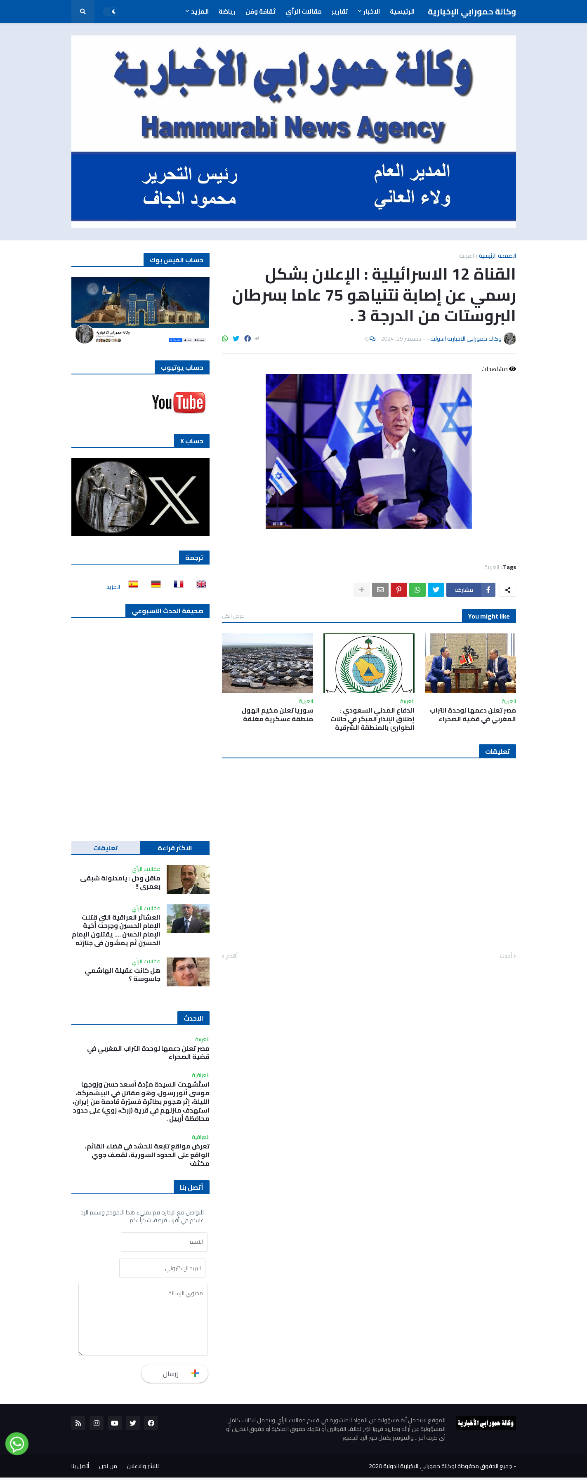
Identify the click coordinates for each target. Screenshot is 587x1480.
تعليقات (105, 848)
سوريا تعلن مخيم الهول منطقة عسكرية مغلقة (277, 714)
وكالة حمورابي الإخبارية (472, 11)
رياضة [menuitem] (227, 11)
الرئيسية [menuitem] (402, 11)
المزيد (113, 586)
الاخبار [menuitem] (371, 11)
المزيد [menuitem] (200, 11)
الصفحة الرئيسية (497, 256)
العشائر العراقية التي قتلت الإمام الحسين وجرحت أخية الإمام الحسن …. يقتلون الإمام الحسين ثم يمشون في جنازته (116, 930)
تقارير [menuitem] (340, 11)
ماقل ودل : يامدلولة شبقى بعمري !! (120, 882)
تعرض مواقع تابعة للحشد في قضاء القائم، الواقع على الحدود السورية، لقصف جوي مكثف (147, 1154)
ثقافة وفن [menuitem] (260, 11)
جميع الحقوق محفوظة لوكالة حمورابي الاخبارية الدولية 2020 (440, 1468)
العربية (466, 256)
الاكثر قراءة (175, 848)
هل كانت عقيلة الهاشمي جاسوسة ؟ (122, 975)
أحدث (506, 956)
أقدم (232, 956)
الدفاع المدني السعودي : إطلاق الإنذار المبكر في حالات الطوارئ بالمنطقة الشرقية (372, 719)
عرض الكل (233, 616)
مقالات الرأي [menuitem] (303, 11)
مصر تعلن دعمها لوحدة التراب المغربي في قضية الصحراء (473, 714)
